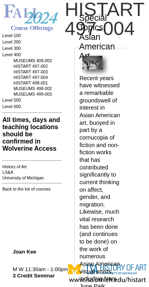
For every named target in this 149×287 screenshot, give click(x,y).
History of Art (14, 166)
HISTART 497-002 (31, 66)
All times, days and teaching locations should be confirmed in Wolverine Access (31, 134)
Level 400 (11, 54)
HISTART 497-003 (31, 71)
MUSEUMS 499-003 (33, 94)
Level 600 (11, 106)
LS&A (7, 172)
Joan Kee (24, 252)
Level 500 (11, 100)
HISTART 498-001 (31, 83)
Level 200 (11, 41)
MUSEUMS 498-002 (33, 88)
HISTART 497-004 (31, 77)
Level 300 (11, 48)
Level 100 (11, 35)
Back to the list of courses (26, 189)
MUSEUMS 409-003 (33, 60)
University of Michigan (23, 177)
